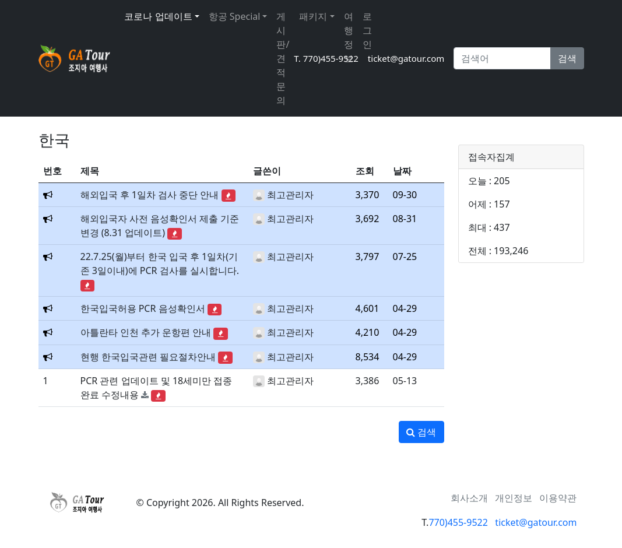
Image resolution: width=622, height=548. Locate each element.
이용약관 (558, 497)
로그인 (367, 30)
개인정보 (513, 497)
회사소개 (469, 497)
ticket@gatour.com (406, 58)
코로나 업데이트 (158, 16)
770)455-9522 (457, 522)
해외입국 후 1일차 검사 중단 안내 (149, 194)
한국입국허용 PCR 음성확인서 (142, 308)
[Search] (502, 58)
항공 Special (235, 16)
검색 (567, 58)
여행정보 (348, 37)
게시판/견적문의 (282, 58)
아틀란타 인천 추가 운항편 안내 (146, 332)
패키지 (313, 16)
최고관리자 (290, 194)
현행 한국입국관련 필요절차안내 (148, 356)
